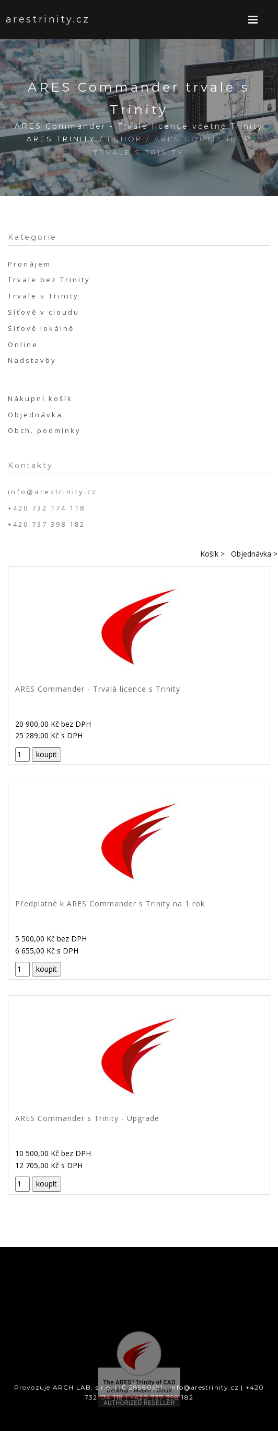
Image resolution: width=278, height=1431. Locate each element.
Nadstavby (32, 360)
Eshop (125, 139)
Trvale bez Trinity (49, 279)
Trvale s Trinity (43, 296)
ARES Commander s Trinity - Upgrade (87, 1118)
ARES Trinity (61, 139)
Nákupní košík (40, 398)
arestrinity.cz (36, 19)
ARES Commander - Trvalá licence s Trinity (97, 689)
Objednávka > (254, 554)
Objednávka (35, 414)
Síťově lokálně (41, 328)
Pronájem (29, 264)
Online (23, 344)
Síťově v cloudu (43, 312)
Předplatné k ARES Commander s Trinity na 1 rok (110, 903)
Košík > (212, 554)
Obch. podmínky (44, 430)
